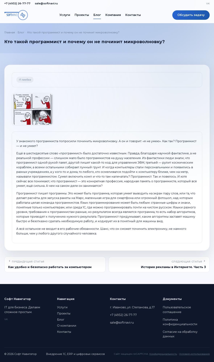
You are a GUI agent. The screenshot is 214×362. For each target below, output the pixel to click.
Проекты (81, 15)
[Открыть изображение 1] (32, 109)
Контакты (133, 15)
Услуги (64, 15)
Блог (97, 15)
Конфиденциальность (163, 353)
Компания (113, 15)
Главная (9, 32)
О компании (66, 325)
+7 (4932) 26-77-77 (17, 3)
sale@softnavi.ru (46, 3)
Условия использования (194, 353)
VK (208, 3)
